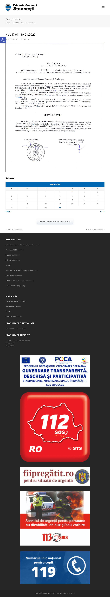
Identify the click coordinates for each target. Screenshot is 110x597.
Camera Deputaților (14, 316)
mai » (102, 211)
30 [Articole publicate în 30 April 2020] (60, 207)
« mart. (8, 211)
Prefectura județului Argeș (16, 301)
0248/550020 (18, 250)
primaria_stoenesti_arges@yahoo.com (22, 270)
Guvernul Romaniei (13, 306)
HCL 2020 (27, 39)
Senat (8, 311)
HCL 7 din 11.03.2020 (14, 229)
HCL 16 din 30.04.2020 (95, 229)
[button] (3, 40)
